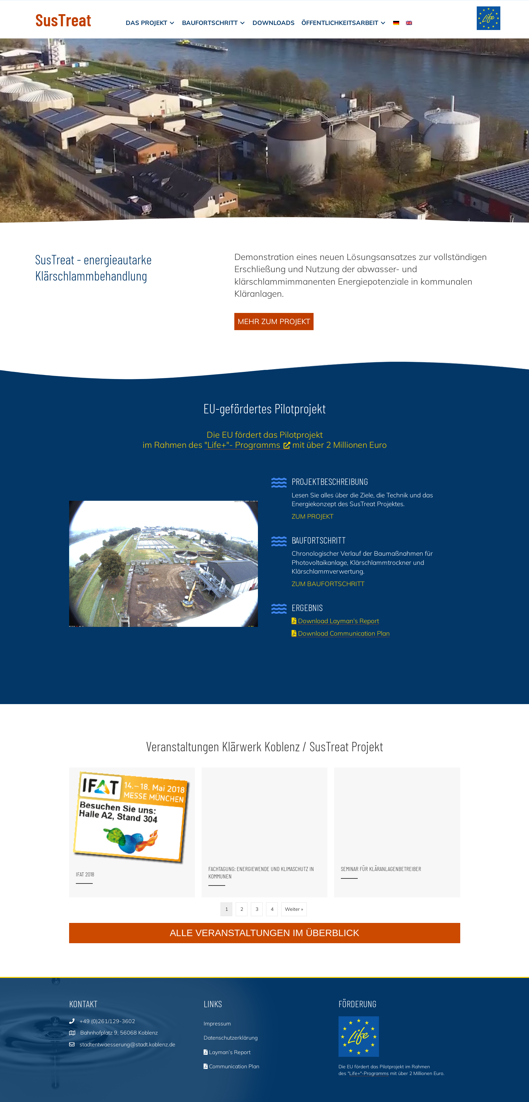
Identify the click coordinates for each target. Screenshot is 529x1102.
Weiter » (294, 907)
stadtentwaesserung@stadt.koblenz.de (127, 1042)
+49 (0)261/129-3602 (107, 1019)
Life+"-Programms (369, 1071)
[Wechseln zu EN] (409, 22)
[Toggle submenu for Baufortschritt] (242, 23)
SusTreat (63, 19)
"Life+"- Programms (242, 444)
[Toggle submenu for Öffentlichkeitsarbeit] (383, 23)
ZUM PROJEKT (312, 516)
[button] (274, 321)
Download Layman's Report (335, 621)
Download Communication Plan (341, 633)
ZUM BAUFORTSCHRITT (328, 584)
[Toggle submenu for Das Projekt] (172, 23)
